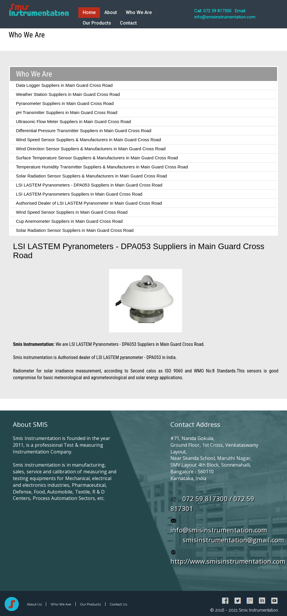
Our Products (97, 23)
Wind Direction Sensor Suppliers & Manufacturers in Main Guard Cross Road (90, 148)
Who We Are (139, 12)
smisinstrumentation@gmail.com (233, 539)
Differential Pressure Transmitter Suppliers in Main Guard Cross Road (83, 130)
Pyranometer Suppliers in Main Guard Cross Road (64, 103)
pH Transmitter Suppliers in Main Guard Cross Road (66, 112)
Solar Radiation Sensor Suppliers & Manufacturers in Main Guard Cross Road (91, 175)
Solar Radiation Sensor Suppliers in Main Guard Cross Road (75, 230)
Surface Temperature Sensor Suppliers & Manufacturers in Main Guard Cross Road (97, 157)
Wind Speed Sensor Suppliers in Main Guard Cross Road (71, 212)
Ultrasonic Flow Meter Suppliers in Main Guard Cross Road (73, 121)
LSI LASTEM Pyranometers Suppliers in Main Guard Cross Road (79, 193)
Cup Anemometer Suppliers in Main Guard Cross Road (69, 221)
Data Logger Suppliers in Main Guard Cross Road (64, 85)
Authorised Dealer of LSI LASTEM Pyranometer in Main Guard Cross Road (89, 203)
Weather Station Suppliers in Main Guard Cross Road (68, 94)
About (110, 12)
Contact (128, 23)
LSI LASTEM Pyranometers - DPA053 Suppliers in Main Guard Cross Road (89, 184)
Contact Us (118, 604)
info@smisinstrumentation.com (218, 529)
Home (89, 12)
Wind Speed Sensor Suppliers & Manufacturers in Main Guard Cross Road (88, 139)
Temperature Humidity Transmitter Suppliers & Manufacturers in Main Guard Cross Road (102, 166)
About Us (35, 604)
